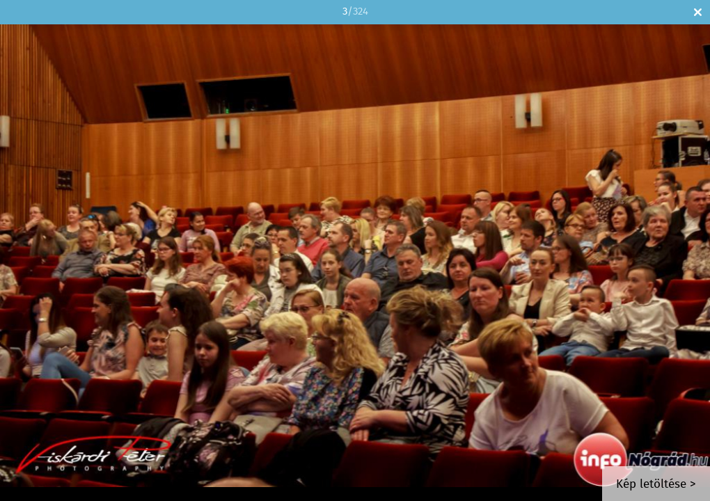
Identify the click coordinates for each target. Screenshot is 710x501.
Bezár (698, 12)
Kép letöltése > (656, 484)
